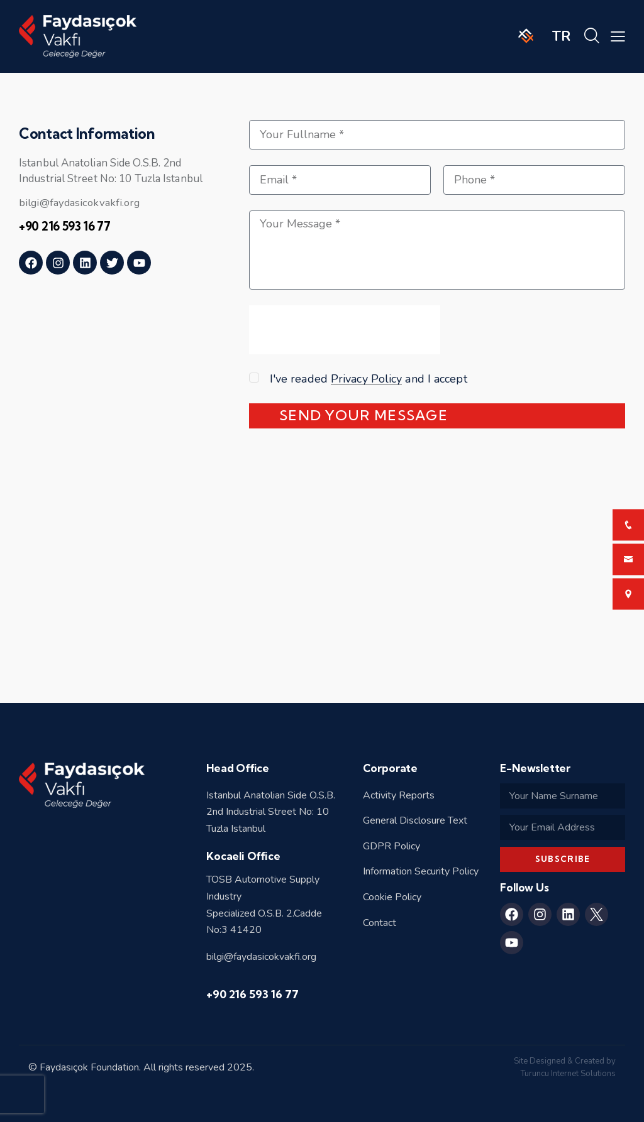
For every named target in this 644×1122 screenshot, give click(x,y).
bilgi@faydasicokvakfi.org (81, 202)
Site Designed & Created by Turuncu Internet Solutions (565, 1067)
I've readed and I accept (368, 378)
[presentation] (344, 336)
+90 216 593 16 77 (252, 994)
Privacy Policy (366, 379)
